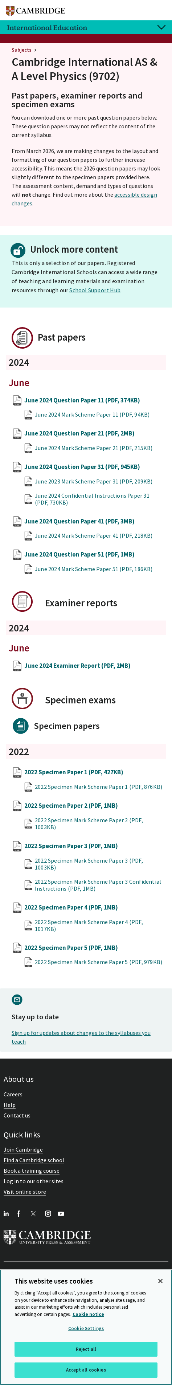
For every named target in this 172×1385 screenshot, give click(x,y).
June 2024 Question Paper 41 (79, 521)
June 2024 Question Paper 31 (82, 467)
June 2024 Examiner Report (77, 666)
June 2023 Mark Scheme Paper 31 (94, 481)
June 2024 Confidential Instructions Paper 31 (92, 499)
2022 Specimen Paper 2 (71, 806)
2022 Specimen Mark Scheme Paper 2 (89, 823)
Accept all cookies (86, 1370)
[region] (86, 1327)
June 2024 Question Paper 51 (79, 554)
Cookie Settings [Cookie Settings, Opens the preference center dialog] (86, 1328)
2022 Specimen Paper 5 (71, 948)
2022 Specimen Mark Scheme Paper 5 (98, 962)
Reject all (86, 1349)
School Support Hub (94, 290)
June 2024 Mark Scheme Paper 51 (94, 569)
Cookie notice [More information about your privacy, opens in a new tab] (88, 1314)
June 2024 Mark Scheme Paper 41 (94, 535)
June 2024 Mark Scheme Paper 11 (92, 414)
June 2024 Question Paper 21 (79, 433)
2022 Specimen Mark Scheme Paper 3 (89, 864)
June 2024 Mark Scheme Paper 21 (94, 447)
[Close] (160, 1281)
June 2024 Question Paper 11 (82, 400)
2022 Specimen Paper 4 (71, 907)
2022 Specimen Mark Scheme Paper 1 (98, 786)
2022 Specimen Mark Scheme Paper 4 (89, 925)
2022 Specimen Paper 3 (71, 846)
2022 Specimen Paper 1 (73, 772)
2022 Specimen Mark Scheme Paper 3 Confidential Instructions (98, 885)
